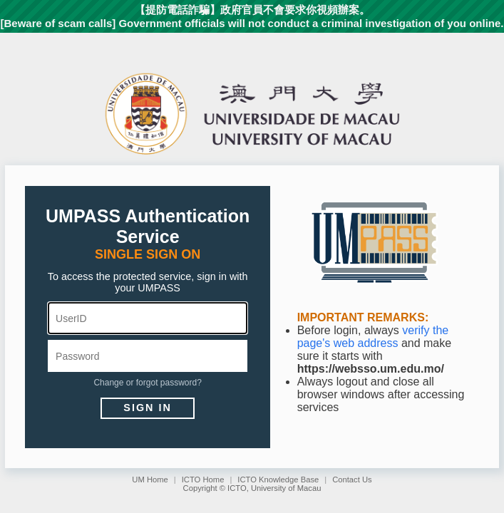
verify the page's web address (373, 336)
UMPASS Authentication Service (148, 226)
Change (108, 383)
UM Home (150, 479)
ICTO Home (203, 479)
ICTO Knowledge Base (278, 479)
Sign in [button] (147, 407)
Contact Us (352, 479)
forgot (147, 383)
